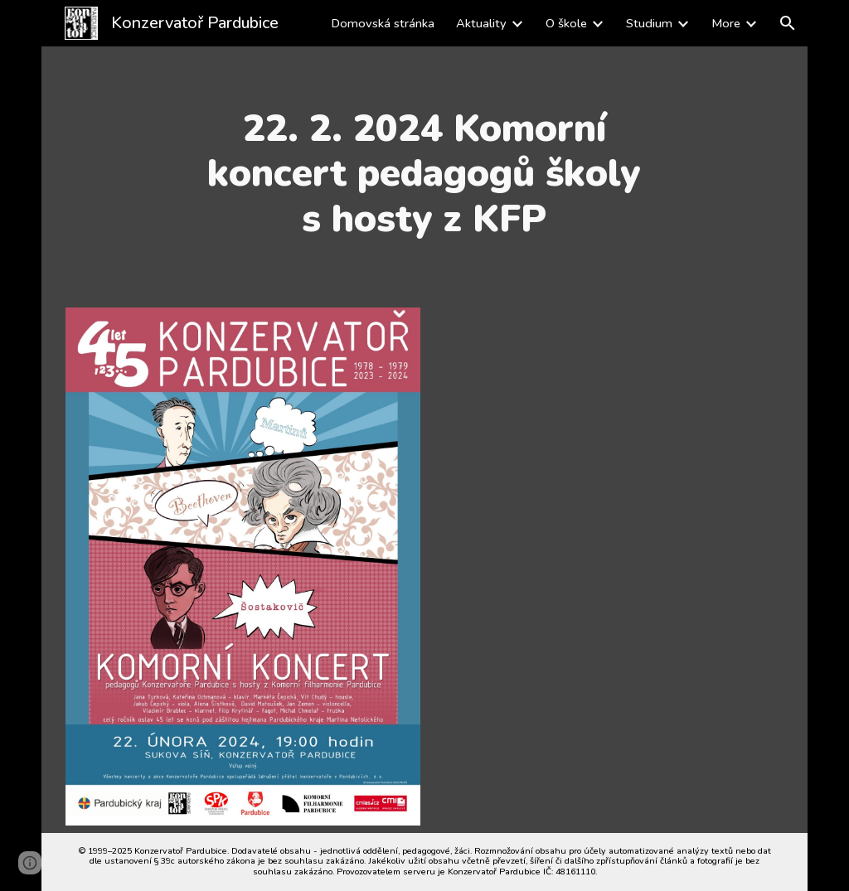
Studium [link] (649, 23)
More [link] (725, 23)
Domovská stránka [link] (382, 23)
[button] (788, 23)
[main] (424, 173)
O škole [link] (566, 23)
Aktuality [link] (481, 23)
